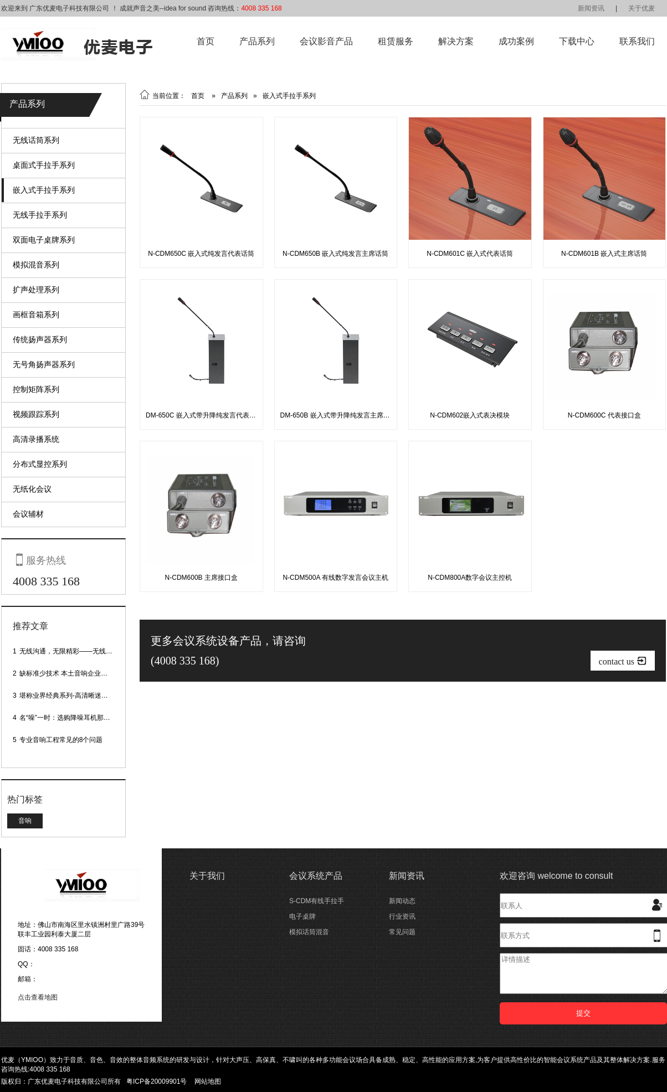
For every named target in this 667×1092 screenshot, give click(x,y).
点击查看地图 (38, 997)
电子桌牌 (302, 916)
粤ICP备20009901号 (156, 1081)
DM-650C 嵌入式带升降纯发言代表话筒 (204, 415)
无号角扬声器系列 (44, 364)
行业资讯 (402, 916)
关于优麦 (641, 8)
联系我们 (637, 41)
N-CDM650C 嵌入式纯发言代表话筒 (201, 253)
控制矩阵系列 (36, 389)
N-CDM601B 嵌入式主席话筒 (604, 253)
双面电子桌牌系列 (44, 239)
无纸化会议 (32, 489)
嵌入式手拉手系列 (44, 190)
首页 (205, 41)
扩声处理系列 (36, 289)
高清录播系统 (36, 439)
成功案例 (516, 41)
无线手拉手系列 (40, 214)
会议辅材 (28, 513)
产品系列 (257, 41)
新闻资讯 (591, 8)
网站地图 (207, 1081)
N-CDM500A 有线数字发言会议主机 (335, 577)
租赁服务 (395, 41)
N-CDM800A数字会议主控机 (470, 577)
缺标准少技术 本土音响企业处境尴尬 (73, 673)
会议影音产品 (326, 41)
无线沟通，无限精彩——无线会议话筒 (75, 651)
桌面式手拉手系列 (44, 165)
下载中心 (576, 41)
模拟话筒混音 (309, 932)
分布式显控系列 (40, 464)
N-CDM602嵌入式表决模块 (470, 415)
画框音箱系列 (36, 314)
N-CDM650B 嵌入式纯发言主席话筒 (335, 253)
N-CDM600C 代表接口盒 (604, 415)
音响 (25, 821)
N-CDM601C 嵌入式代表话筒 (470, 253)
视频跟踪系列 (36, 414)
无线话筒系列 (36, 140)
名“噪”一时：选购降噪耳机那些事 (68, 718)
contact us (623, 661)
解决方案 (456, 41)
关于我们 (207, 875)
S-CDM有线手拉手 (316, 901)
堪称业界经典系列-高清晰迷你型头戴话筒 (80, 695)
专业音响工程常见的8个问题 (61, 740)
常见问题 (402, 932)
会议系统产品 (315, 875)
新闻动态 (402, 901)
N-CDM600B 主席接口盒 (201, 577)
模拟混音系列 (36, 264)
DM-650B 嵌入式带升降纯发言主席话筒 (338, 415)
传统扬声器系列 (40, 339)
